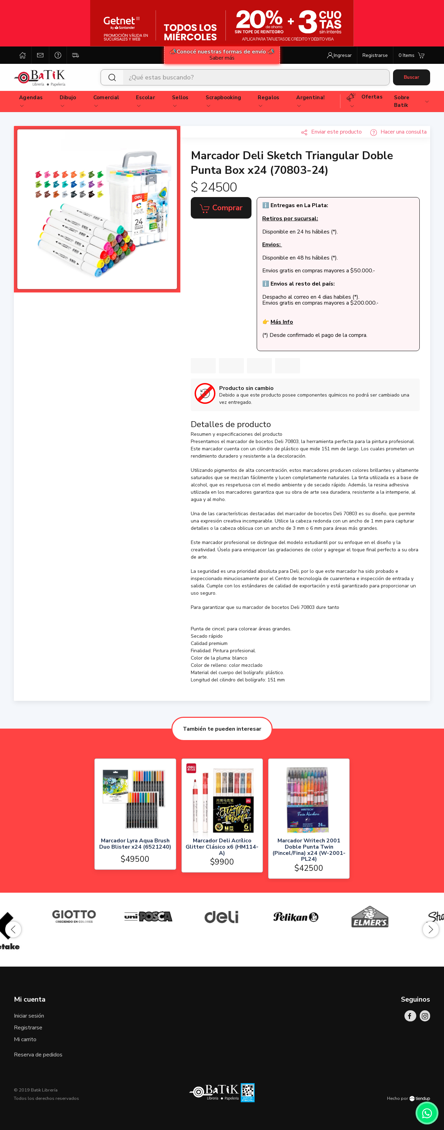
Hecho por (408, 1098)
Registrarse (28, 1027)
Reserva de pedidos (38, 1055)
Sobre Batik (412, 101)
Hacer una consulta (398, 132)
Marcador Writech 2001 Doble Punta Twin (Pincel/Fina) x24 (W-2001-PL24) (308, 850)
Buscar (411, 77)
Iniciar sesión (29, 1016)
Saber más (222, 57)
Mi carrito (25, 1039)
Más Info (282, 322)
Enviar (331, 132)
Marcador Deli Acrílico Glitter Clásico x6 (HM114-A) (222, 847)
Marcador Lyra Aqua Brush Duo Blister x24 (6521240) (135, 844)
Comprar (221, 208)
